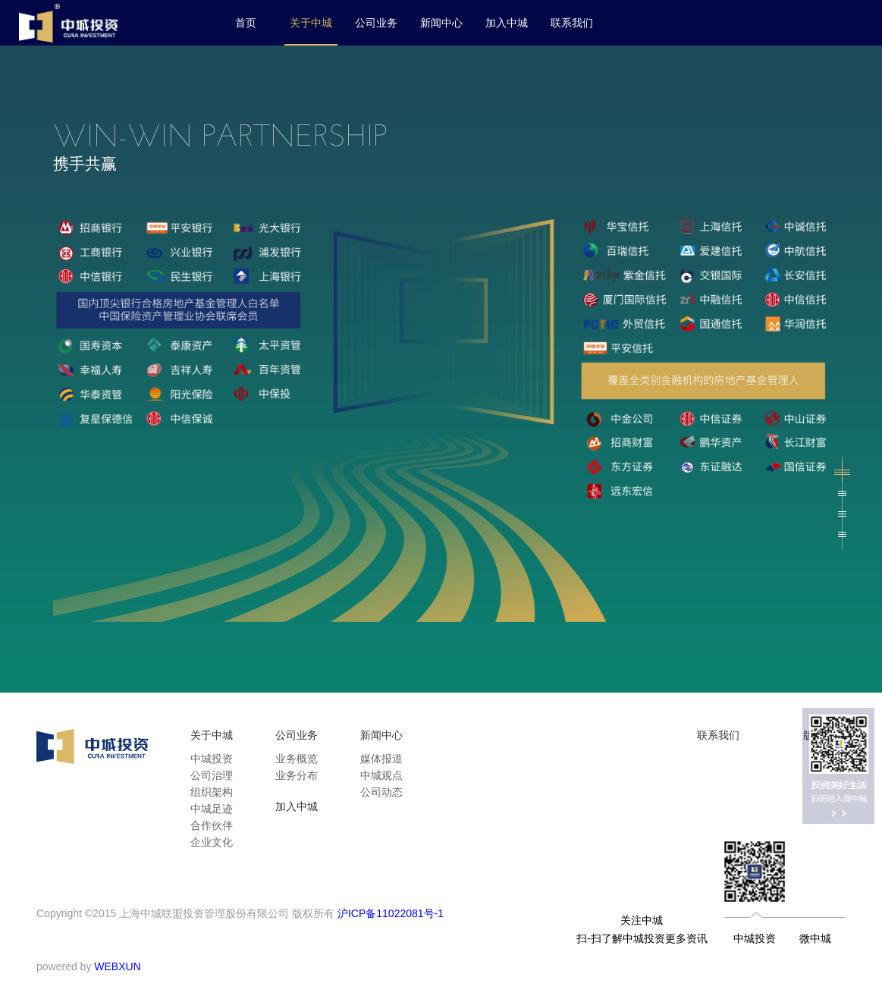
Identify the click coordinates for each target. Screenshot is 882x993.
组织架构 (211, 792)
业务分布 (296, 775)
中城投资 (211, 759)
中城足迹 (211, 809)
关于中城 (311, 23)
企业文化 (211, 842)
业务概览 (296, 759)
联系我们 (572, 23)
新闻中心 (441, 23)
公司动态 (381, 792)
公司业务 (376, 23)
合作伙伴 (211, 825)
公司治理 (211, 775)
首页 (245, 23)
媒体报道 (381, 759)
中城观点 (381, 775)
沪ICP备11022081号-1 (390, 913)
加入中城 (506, 23)
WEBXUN (117, 966)
